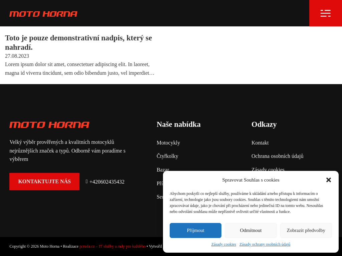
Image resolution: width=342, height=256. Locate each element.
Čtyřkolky (167, 156)
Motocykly (168, 143)
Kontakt (260, 143)
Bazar (163, 170)
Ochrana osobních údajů (277, 156)
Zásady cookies (223, 244)
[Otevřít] (326, 13)
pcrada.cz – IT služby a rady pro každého (112, 246)
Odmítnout (251, 230)
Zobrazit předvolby (306, 230)
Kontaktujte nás (44, 181)
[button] (328, 180)
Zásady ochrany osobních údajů (264, 244)
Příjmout (195, 230)
